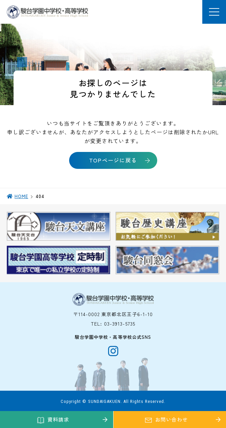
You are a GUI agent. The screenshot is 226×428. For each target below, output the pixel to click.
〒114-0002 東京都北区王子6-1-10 (113, 314)
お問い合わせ (171, 419)
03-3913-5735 (119, 323)
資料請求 (58, 419)
